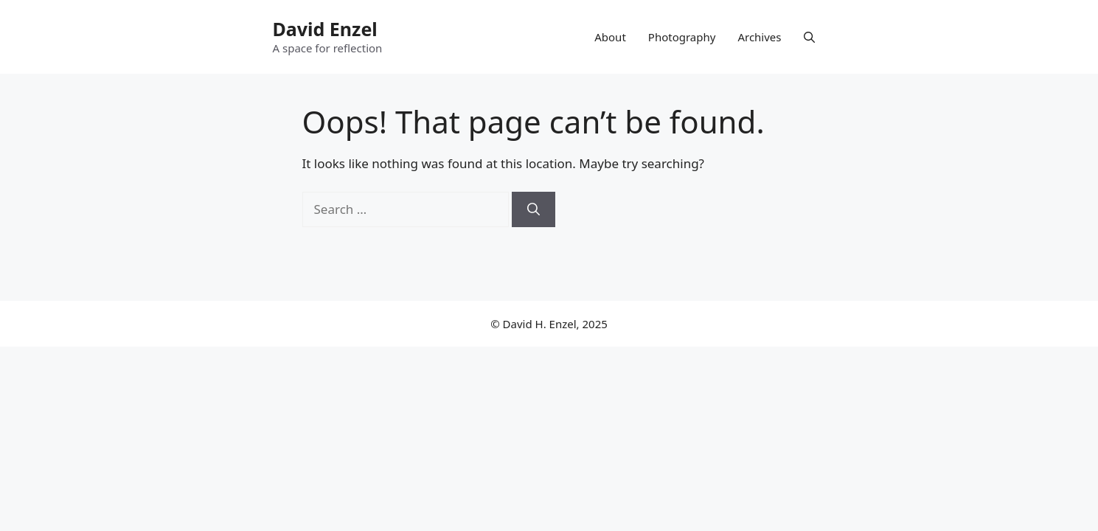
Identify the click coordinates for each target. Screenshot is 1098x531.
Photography (682, 37)
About (610, 37)
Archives (759, 37)
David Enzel (325, 28)
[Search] (533, 209)
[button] (809, 37)
